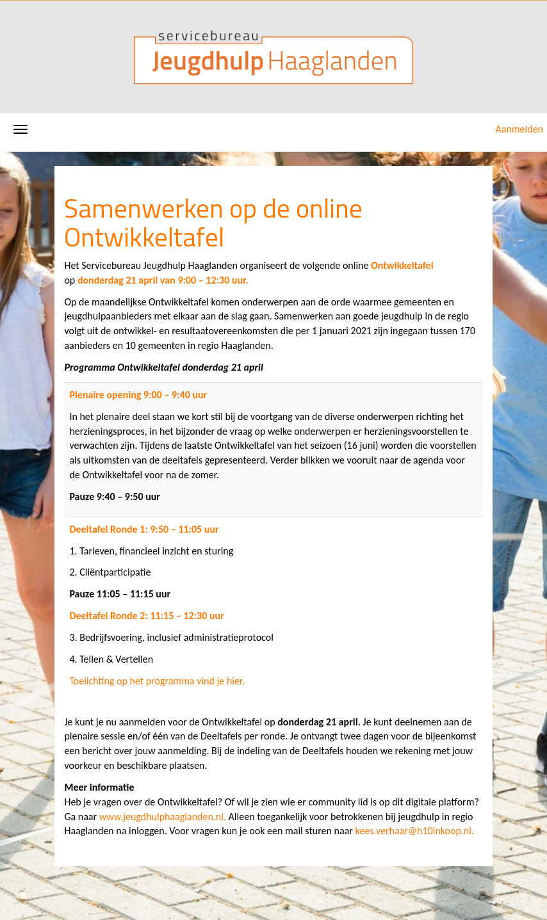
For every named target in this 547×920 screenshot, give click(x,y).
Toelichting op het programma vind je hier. (157, 681)
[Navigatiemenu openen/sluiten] (20, 129)
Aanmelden (519, 129)
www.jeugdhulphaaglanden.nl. (162, 817)
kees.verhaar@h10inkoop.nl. (414, 831)
